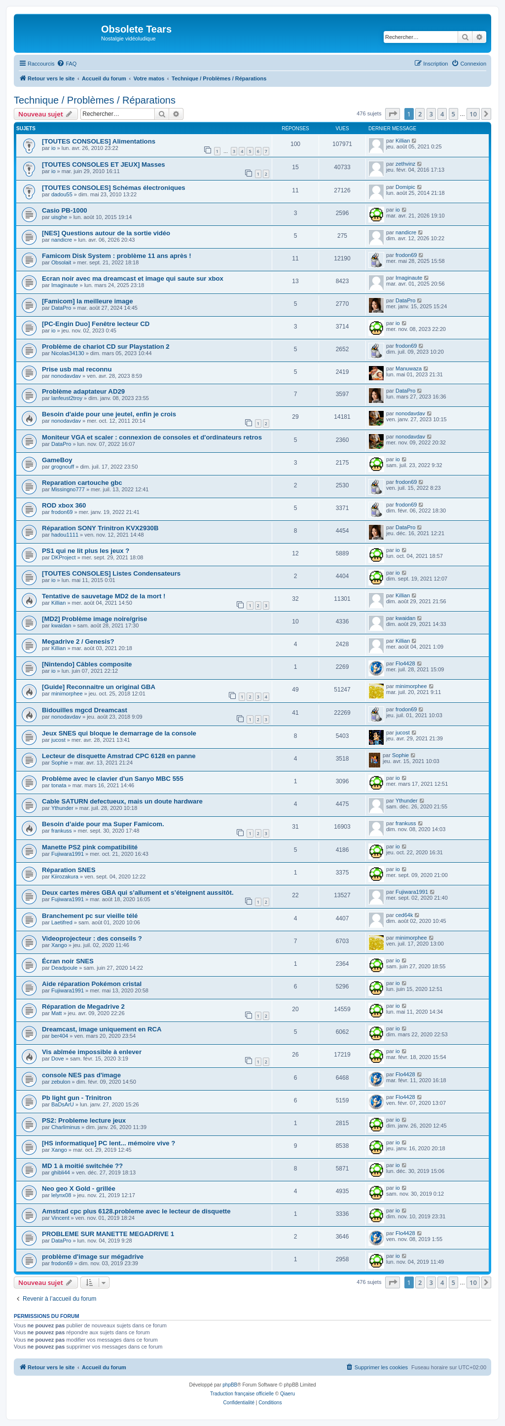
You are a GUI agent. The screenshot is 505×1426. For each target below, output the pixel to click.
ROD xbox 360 (64, 505)
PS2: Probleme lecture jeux (84, 1120)
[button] (392, 114)
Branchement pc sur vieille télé (90, 915)
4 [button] (442, 114)
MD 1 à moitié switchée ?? (82, 1166)
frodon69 (406, 255)
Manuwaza (409, 368)
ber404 (59, 1036)
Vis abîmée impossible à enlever (92, 1052)
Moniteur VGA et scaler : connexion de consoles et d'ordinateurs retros (152, 437)
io (53, 148)
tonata (59, 785)
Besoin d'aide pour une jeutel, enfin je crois (109, 414)
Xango (59, 945)
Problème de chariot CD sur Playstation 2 (106, 346)
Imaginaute (64, 285)
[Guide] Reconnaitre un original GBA (98, 687)
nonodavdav (66, 376)
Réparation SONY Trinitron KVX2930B (100, 528)
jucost (58, 740)
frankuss (61, 831)
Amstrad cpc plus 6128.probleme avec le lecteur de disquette (136, 1211)
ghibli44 (60, 1172)
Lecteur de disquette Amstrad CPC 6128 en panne (119, 756)
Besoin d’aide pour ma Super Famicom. (103, 824)
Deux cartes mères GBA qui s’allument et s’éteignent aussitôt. (138, 892)
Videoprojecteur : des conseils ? (92, 938)
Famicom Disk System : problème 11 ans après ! (116, 255)
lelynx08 (61, 1195)
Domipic (405, 187)
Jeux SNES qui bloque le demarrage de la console (119, 733)
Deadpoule (64, 968)
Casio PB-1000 (64, 210)
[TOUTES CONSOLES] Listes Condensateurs (111, 573)
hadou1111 (64, 535)
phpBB (229, 1385)
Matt (56, 1013)
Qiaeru (287, 1393)
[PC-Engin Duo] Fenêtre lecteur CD (95, 324)
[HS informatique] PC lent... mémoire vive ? (108, 1143)
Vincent (60, 1218)
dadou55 (61, 194)
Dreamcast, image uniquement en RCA (102, 1029)
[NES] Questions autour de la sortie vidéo (106, 233)
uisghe (59, 217)
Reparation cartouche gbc (82, 482)
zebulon (61, 1082)
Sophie (59, 763)
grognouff (62, 467)
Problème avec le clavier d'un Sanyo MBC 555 (112, 778)
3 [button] (431, 114)
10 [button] (473, 114)
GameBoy (57, 460)
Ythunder (62, 808)
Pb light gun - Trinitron (76, 1097)
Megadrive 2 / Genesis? (78, 641)
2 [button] (420, 114)
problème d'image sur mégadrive (93, 1256)
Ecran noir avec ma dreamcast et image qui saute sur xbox (132, 278)
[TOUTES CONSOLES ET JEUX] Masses (103, 164)
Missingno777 (68, 489)
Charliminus (65, 1127)
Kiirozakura (64, 876)
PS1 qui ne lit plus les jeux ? (85, 550)
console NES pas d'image (81, 1075)
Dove (57, 1058)
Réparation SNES (68, 870)
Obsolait (61, 262)
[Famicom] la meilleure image (87, 301)
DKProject (63, 557)
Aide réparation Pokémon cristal (92, 983)
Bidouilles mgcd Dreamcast (84, 710)
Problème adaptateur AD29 (83, 391)
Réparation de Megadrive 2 (83, 1006)
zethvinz (405, 164)
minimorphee (67, 693)
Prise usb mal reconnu (76, 369)
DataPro (61, 308)
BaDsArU (62, 1104)
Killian (403, 141)
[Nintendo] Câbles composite (87, 664)
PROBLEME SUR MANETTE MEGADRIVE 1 (108, 1234)
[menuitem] (66, 64)
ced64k (404, 915)
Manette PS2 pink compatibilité (90, 847)
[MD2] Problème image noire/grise (94, 618)
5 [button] (453, 114)
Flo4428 (405, 663)
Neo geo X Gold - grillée (78, 1188)
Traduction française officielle (242, 1393)
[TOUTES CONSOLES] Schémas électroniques (113, 187)
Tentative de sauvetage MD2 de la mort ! (103, 596)
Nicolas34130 (67, 353)
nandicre (61, 240)
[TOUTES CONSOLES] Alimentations (98, 141)
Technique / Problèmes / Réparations (95, 100)
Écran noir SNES (68, 961)
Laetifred (61, 922)
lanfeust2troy (66, 398)
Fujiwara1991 (67, 854)
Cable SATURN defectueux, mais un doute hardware (122, 801)
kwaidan (61, 625)
